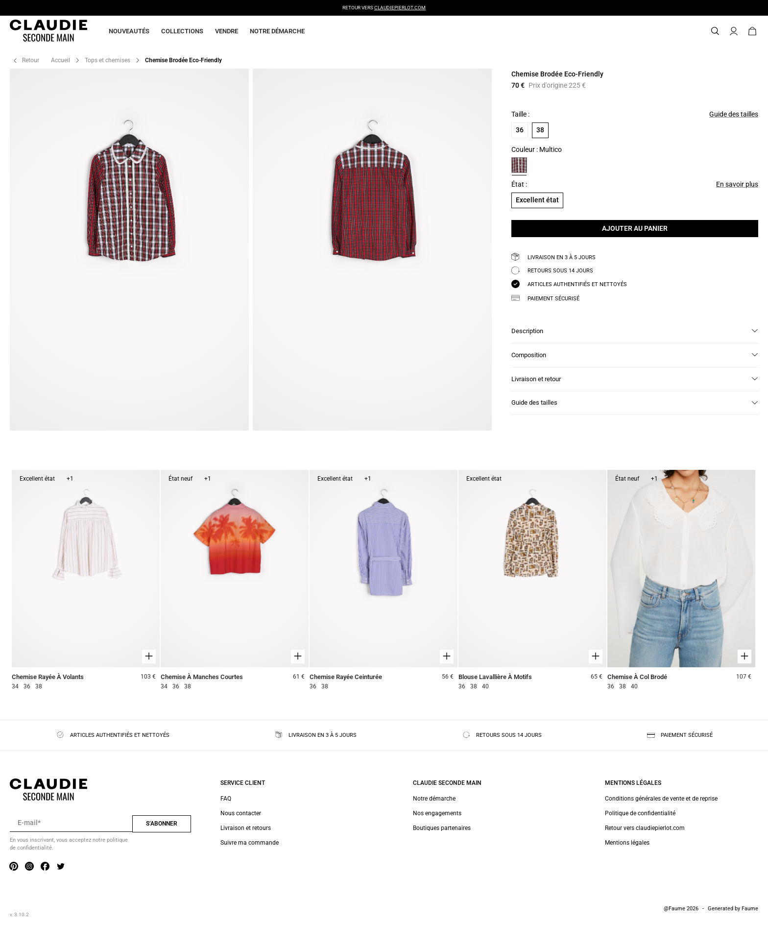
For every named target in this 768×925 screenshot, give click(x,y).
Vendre (226, 31)
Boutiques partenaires (442, 828)
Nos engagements (437, 813)
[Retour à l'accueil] (37, 31)
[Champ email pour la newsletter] (71, 823)
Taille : (520, 114)
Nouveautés (129, 31)
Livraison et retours (245, 828)
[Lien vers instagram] (29, 867)
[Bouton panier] (752, 31)
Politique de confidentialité (640, 813)
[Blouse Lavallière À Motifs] (532, 581)
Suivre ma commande (249, 842)
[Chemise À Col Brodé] (681, 581)
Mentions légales (627, 842)
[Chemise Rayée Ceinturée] (383, 581)
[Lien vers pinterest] (14, 867)
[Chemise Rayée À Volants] (86, 581)
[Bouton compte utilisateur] (734, 31)
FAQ (225, 798)
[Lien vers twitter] (61, 867)
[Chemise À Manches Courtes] (235, 581)
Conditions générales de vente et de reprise (661, 798)
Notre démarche (277, 31)
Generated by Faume (733, 908)
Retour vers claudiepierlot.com (645, 828)
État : (519, 184)
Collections (182, 31)
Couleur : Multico (536, 149)
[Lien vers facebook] (45, 867)
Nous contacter (240, 813)
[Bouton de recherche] (715, 31)
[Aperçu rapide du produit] (149, 656)
